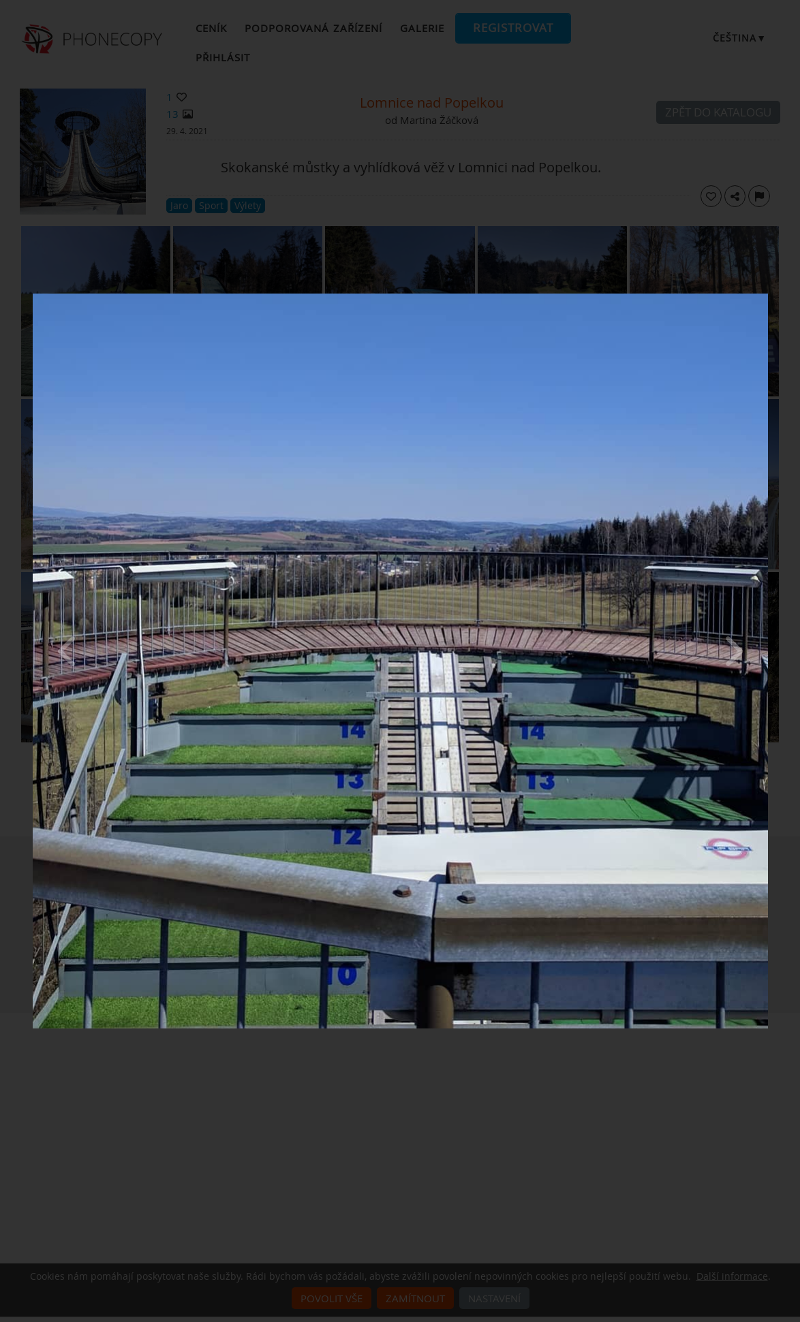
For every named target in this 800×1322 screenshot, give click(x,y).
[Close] (764, 297)
